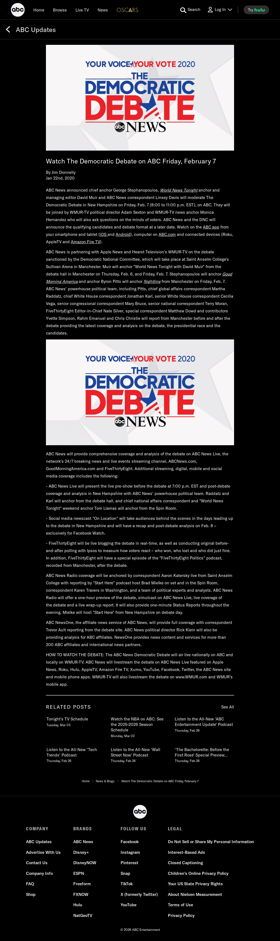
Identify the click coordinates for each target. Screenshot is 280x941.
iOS (103, 234)
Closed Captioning (185, 862)
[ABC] (18, 10)
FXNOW (80, 894)
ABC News (83, 841)
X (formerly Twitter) (139, 894)
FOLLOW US (134, 828)
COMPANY (37, 828)
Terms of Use (180, 904)
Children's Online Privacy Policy (198, 873)
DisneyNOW (84, 862)
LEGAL (175, 828)
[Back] (7, 29)
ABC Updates (39, 841)
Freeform (82, 883)
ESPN (78, 873)
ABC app (211, 227)
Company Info (39, 873)
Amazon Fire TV (85, 241)
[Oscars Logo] (128, 9)
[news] (103, 10)
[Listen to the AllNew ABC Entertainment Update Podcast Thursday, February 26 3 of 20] (204, 723)
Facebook (130, 841)
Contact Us (37, 862)
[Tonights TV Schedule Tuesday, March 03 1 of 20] (76, 720)
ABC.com (167, 234)
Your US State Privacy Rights (195, 883)
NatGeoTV (82, 915)
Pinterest (129, 862)
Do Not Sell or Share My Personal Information (211, 841)
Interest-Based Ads (186, 852)
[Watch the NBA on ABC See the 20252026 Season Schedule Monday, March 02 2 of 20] (140, 726)
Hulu (77, 904)
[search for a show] (190, 10)
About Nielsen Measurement (195, 894)
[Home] (38, 10)
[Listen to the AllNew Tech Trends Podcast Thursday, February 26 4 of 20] (76, 754)
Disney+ (81, 852)
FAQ (30, 883)
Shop (31, 894)
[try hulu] (256, 9)
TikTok (127, 883)
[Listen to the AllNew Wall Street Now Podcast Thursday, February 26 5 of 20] (140, 754)
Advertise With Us (43, 852)
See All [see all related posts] (227, 707)
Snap (125, 873)
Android (123, 234)
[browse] (60, 10)
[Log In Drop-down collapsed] (219, 9)
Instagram (130, 852)
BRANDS (82, 828)
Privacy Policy (181, 915)
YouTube (128, 904)
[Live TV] (82, 10)
